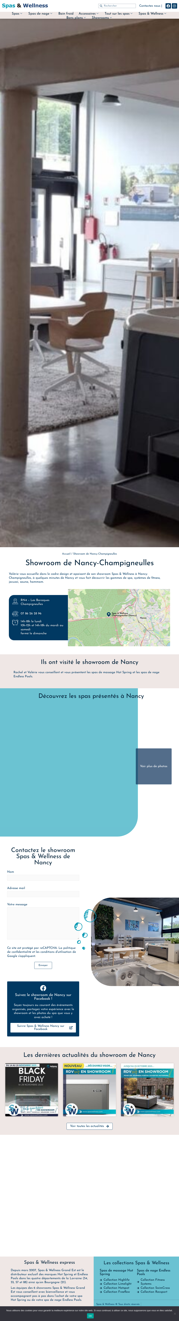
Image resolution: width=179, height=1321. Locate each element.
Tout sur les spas (118, 14)
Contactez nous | (150, 6)
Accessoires (88, 14)
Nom (43, 1085)
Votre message (43, 1131)
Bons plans (76, 18)
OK (90, 1316)
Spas (17, 14)
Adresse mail (43, 1102)
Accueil (66, 554)
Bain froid (66, 13)
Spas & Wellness (152, 14)
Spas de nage (40, 14)
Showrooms (102, 18)
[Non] (174, 1313)
